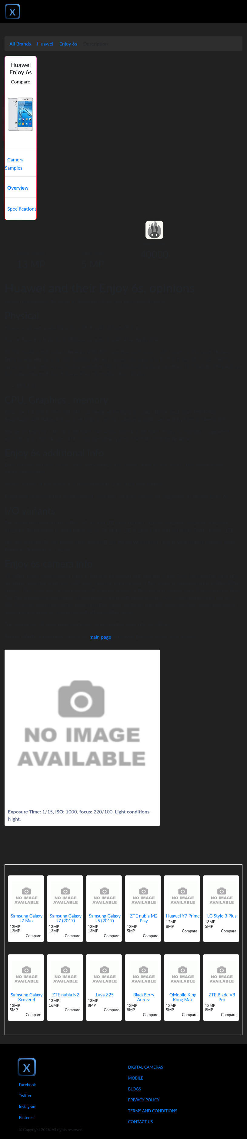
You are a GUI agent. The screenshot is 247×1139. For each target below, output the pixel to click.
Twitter (25, 1095)
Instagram (28, 1106)
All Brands (20, 43)
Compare (20, 81)
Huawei (45, 43)
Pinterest (27, 1117)
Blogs (134, 1089)
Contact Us (140, 1121)
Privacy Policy (144, 1099)
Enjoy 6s (68, 43)
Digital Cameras (145, 1067)
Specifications (22, 208)
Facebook (27, 1084)
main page (100, 637)
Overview (17, 188)
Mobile (135, 1078)
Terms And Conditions (152, 1110)
